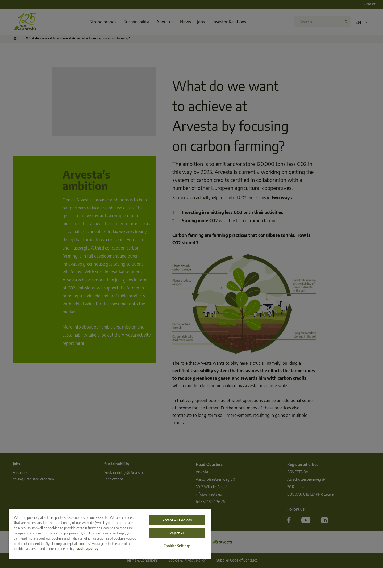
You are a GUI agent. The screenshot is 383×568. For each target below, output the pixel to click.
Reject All (176, 533)
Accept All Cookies (177, 520)
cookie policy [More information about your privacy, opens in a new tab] (87, 548)
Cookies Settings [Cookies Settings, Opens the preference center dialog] (177, 546)
